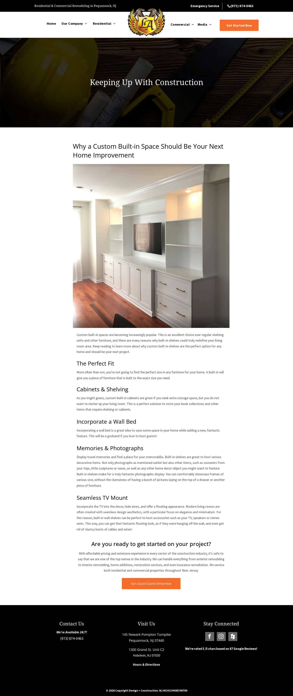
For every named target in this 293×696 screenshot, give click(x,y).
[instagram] (221, 637)
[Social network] (232, 637)
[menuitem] (51, 23)
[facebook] (209, 637)
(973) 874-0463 (71, 638)
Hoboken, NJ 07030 (146, 655)
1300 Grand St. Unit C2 (146, 649)
